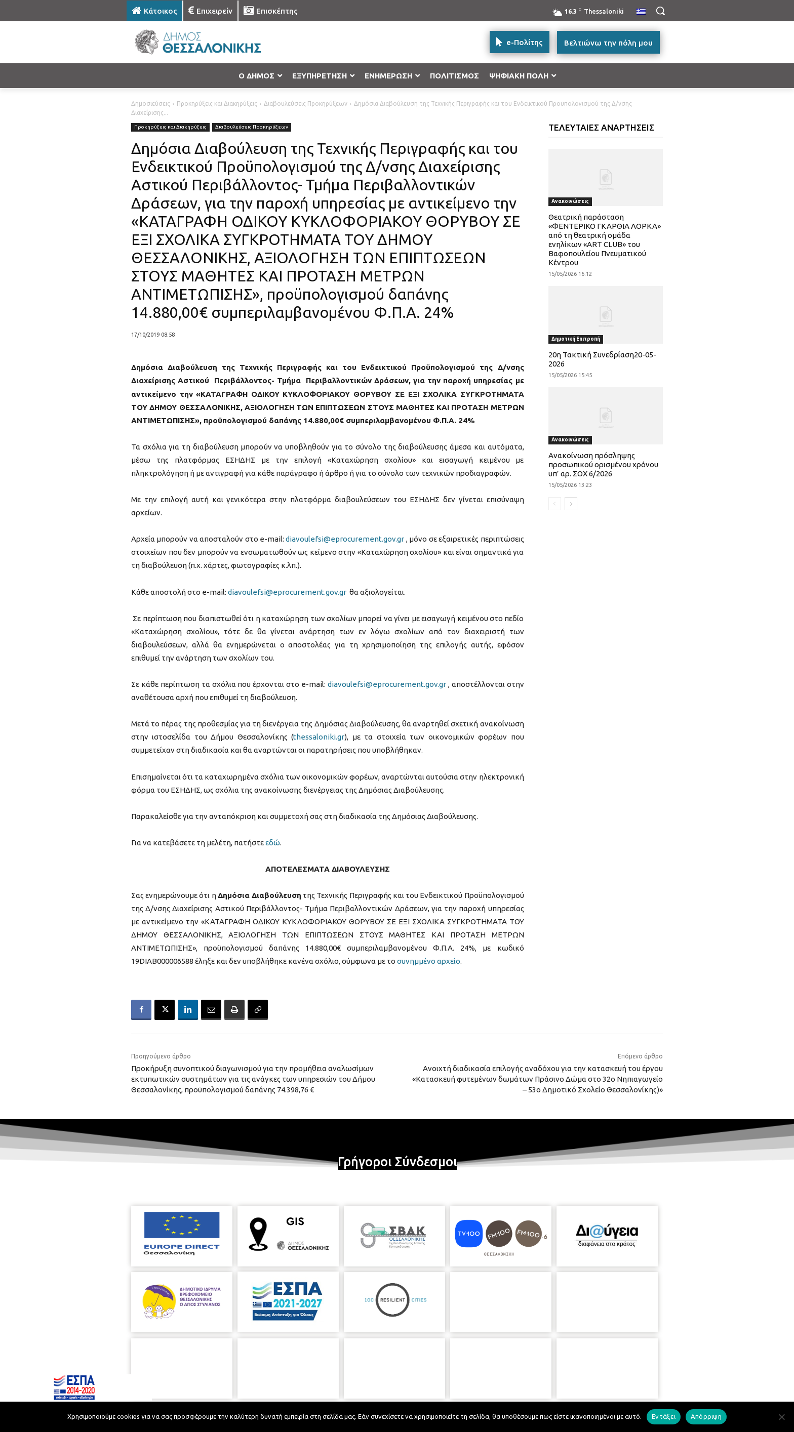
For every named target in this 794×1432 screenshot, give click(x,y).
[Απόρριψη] (781, 1417)
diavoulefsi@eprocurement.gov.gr (345, 539)
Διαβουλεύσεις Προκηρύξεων (305, 103)
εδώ (272, 842)
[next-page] (571, 503)
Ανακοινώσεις (570, 201)
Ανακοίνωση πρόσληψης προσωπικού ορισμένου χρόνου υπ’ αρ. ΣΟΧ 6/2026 (603, 464)
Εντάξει (664, 1416)
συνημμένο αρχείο (428, 961)
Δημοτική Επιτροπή (575, 339)
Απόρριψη (706, 1416)
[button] (660, 11)
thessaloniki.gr (318, 736)
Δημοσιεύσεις (150, 103)
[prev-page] (554, 503)
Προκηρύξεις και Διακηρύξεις (217, 103)
